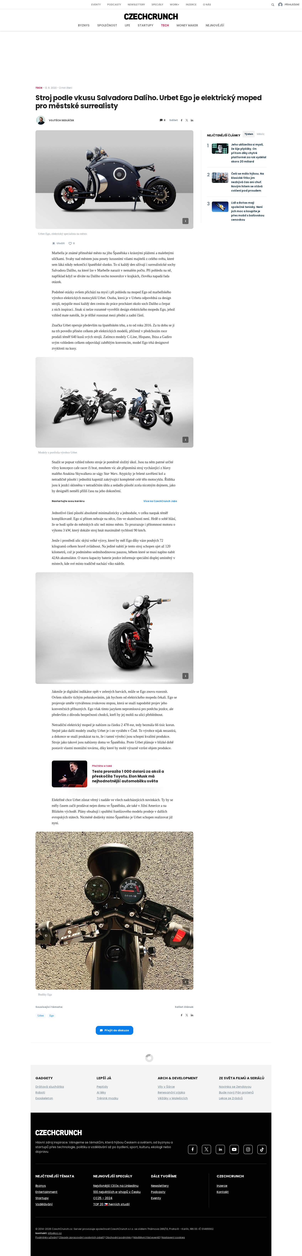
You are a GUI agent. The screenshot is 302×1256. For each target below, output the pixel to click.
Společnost (107, 25)
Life (127, 25)
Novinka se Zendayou (235, 1087)
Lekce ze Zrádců (231, 1098)
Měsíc (260, 134)
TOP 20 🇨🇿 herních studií (111, 1204)
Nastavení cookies (173, 1237)
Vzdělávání (44, 1204)
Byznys (84, 25)
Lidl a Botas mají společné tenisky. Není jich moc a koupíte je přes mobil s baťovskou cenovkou (247, 211)
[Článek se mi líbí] (72, 243)
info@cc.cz (55, 1233)
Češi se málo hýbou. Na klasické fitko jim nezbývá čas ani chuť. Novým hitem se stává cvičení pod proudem (247, 182)
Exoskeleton (44, 1098)
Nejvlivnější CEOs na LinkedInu (115, 1186)
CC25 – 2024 (102, 1198)
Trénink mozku (107, 1098)
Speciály (157, 4)
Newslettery (136, 4)
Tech (165, 25)
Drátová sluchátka (49, 1087)
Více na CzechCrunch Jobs (160, 501)
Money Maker (187, 25)
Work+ (174, 4)
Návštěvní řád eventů (146, 1237)
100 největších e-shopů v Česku (117, 1192)
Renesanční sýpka (171, 1092)
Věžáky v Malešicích (173, 1098)
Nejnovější (215, 25)
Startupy (145, 25)
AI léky (101, 1092)
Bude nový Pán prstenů (236, 1092)
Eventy (96, 4)
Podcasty (114, 4)
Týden (248, 134)
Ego (51, 1015)
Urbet (41, 1015)
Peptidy (102, 1087)
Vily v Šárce (166, 1087)
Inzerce (191, 4)
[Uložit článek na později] (58, 243)
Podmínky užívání (46, 1237)
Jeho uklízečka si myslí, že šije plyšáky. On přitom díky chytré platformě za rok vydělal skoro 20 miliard (248, 153)
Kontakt (223, 1192)
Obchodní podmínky (119, 1237)
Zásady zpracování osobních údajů (81, 1237)
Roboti (40, 1092)
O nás (207, 4)
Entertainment (46, 1192)
